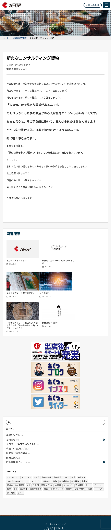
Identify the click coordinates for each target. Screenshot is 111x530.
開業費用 (81, 445)
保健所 (69, 457)
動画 (9, 457)
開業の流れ (13, 425)
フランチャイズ (56, 457)
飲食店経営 (46, 445)
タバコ (88, 453)
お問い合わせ (92, 5)
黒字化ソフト (14, 403)
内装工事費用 (35, 457)
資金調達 (46, 449)
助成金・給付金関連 (18, 421)
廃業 (46, 457)
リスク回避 (79, 457)
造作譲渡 (79, 453)
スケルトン (68, 453)
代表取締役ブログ (19, 38)
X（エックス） (13, 445)
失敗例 (36, 453)
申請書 (58, 453)
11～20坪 (98, 457)
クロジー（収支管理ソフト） (22, 412)
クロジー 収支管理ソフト (17, 449)
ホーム (6, 38)
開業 (73, 445)
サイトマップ (44, 508)
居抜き (36, 445)
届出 (15, 457)
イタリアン (26, 445)
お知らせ (12, 407)
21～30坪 (11, 461)
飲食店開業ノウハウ (18, 430)
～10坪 (89, 457)
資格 (55, 449)
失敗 (28, 453)
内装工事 (23, 457)
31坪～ (20, 461)
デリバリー (98, 453)
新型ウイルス (47, 453)
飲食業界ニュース (61, 445)
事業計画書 (64, 449)
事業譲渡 (75, 449)
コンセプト (35, 449)
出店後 (84, 449)
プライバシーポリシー (63, 508)
